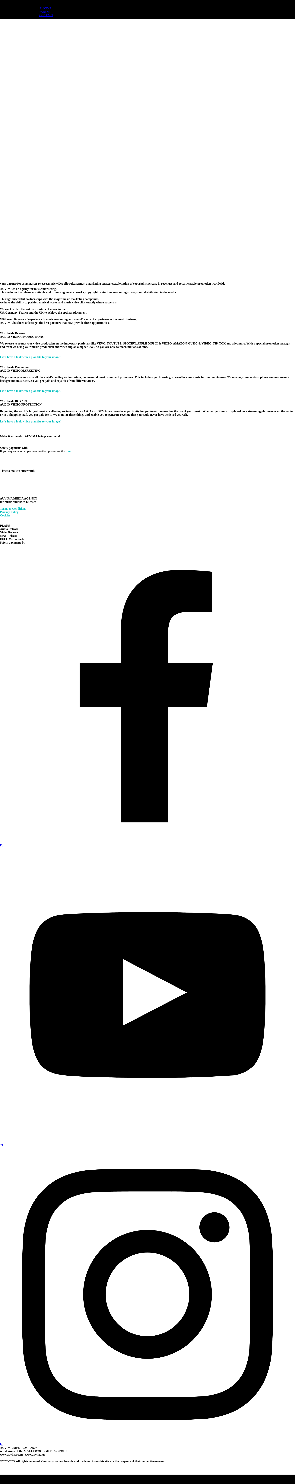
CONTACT (46, 15)
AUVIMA (45, 8)
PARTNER (45, 11)
